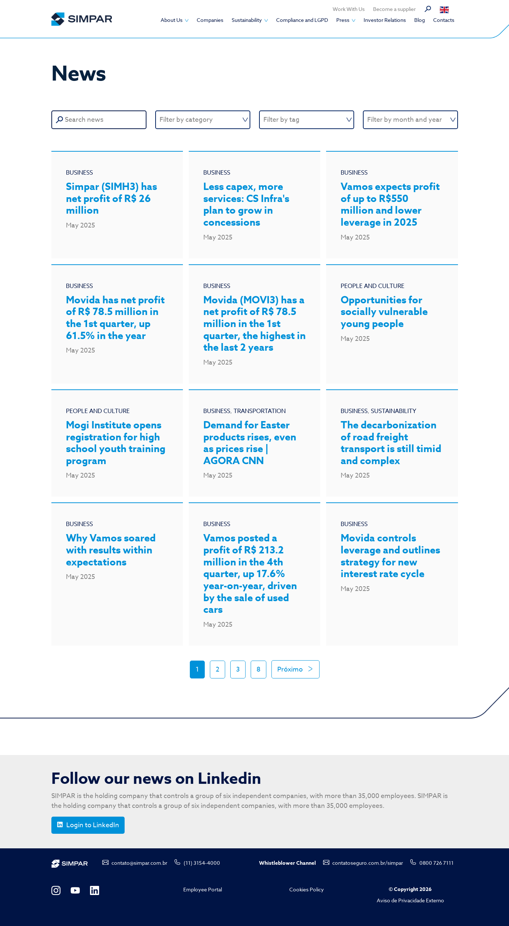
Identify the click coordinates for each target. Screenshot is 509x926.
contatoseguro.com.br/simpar (367, 862)
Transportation (260, 411)
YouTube (75, 890)
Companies (210, 19)
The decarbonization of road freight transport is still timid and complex (391, 443)
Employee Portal (202, 889)
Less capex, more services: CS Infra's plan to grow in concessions (246, 205)
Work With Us (349, 8)
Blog (419, 19)
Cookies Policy (306, 889)
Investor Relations (385, 19)
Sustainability (247, 19)
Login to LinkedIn (92, 825)
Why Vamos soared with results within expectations (111, 550)
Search (427, 9)
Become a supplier (394, 8)
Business (79, 172)
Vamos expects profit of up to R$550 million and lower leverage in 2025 (390, 205)
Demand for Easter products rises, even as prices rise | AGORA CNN (249, 443)
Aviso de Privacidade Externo (410, 900)
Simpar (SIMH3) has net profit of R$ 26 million (111, 199)
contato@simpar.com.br (139, 862)
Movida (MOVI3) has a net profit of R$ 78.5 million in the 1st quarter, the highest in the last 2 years (254, 324)
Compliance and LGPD (302, 19)
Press (342, 19)
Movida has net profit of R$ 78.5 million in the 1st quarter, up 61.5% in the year (115, 318)
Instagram (55, 890)
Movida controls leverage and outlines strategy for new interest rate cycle (390, 556)
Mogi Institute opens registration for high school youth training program (115, 443)
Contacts (443, 19)
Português (448, 9)
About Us (172, 19)
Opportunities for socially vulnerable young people (384, 312)
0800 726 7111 (436, 862)
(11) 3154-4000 (202, 862)
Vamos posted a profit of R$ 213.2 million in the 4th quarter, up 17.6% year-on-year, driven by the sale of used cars (250, 574)
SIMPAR (81, 19)
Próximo (290, 669)
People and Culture (372, 286)
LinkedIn (94, 890)
